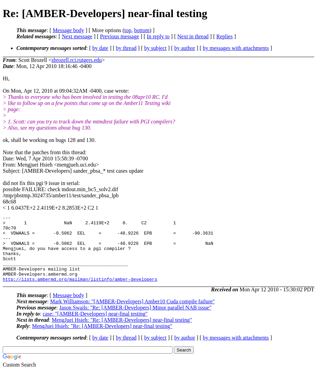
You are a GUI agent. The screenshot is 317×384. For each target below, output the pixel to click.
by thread (126, 48)
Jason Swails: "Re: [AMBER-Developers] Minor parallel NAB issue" (135, 321)
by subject (155, 48)
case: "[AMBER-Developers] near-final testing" (95, 327)
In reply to (158, 36)
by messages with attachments (236, 48)
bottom (141, 30)
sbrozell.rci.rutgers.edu (77, 60)
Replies (224, 36)
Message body (68, 30)
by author (184, 48)
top (127, 30)
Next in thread (193, 36)
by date (100, 48)
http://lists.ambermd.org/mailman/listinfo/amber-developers (80, 292)
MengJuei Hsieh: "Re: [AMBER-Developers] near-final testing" (122, 333)
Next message (77, 36)
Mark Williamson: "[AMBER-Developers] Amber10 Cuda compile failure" (132, 315)
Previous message (119, 36)
